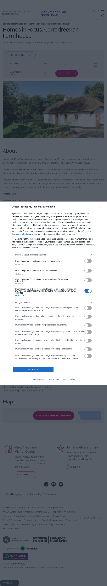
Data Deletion (38, 379)
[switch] (88, 261)
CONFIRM (33, 369)
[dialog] (53, 293)
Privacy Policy (69, 379)
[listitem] (53, 254)
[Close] (101, 207)
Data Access (53, 379)
